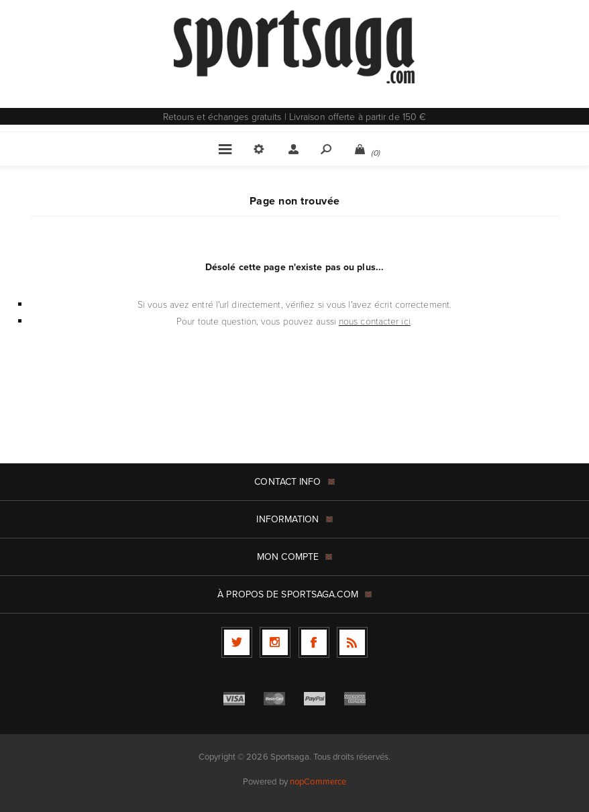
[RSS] (352, 642)
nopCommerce (318, 781)
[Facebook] (314, 642)
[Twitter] (237, 642)
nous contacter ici (375, 320)
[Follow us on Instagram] (275, 642)
